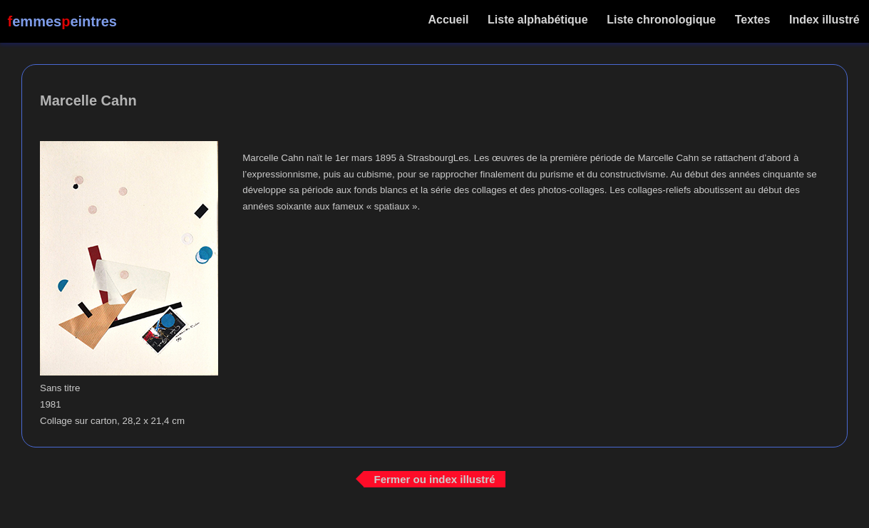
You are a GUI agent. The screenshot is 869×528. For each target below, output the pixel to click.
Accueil (448, 20)
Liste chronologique (661, 20)
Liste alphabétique (537, 20)
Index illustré (824, 20)
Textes (752, 20)
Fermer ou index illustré (434, 478)
